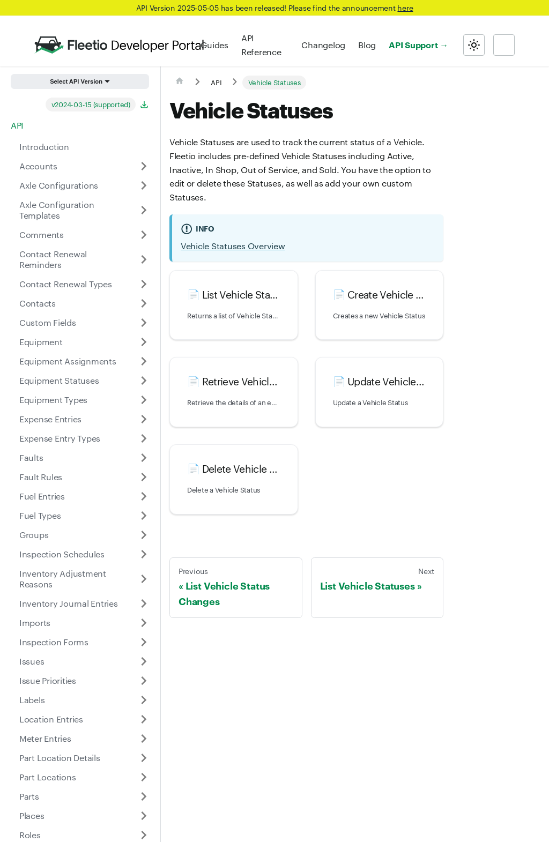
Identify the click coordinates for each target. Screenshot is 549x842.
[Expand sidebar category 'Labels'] (143, 700)
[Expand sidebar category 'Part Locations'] (143, 777)
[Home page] (179, 83)
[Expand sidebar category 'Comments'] (143, 234)
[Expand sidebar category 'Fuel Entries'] (143, 496)
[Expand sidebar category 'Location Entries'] (143, 719)
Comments (41, 234)
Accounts (38, 166)
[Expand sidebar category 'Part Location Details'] (143, 757)
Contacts (37, 303)
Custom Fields (47, 322)
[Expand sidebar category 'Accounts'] (143, 166)
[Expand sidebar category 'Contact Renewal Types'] (143, 284)
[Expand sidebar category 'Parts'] (143, 796)
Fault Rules (40, 476)
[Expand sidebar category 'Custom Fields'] (143, 322)
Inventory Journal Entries (68, 603)
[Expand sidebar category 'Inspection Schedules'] (143, 554)
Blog (367, 44)
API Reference (261, 44)
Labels (31, 699)
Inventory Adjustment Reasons (62, 579)
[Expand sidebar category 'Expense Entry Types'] (143, 438)
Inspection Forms (53, 641)
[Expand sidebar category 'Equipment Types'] (143, 399)
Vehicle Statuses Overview (233, 245)
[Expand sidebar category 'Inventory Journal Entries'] (143, 603)
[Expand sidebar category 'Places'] (143, 815)
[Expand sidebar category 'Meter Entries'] (143, 738)
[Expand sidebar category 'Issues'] (143, 661)
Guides (214, 44)
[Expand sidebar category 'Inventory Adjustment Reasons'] (143, 579)
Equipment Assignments (67, 361)
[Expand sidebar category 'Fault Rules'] (143, 477)
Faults (31, 457)
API (17, 125)
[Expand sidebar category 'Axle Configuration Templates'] (143, 210)
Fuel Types (40, 515)
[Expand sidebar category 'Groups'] (143, 534)
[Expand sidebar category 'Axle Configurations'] (143, 185)
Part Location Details (59, 757)
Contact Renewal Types (65, 283)
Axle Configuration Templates (56, 210)
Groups (33, 534)
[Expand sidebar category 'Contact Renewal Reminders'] (143, 259)
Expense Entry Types (59, 438)
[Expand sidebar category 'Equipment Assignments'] (143, 361)
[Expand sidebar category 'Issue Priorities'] (143, 680)
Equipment (41, 341)
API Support (413, 44)
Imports (34, 622)
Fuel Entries (42, 496)
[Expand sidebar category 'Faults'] (143, 457)
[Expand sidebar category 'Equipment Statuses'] (143, 380)
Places (31, 815)
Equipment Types (53, 399)
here (405, 7)
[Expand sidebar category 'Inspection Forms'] (143, 642)
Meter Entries (45, 738)
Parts (29, 796)
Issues (31, 661)
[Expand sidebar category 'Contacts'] (143, 303)
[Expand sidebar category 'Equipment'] (143, 342)
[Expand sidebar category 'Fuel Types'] (143, 515)
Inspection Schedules (62, 554)
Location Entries (51, 719)
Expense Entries (50, 418)
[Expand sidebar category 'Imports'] (143, 622)
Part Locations (47, 777)
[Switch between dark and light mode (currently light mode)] (474, 45)
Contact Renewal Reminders (53, 259)
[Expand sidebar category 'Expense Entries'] (143, 419)
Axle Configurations (58, 185)
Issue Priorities (47, 680)
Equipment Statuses (59, 380)
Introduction (44, 146)
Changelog (323, 44)
